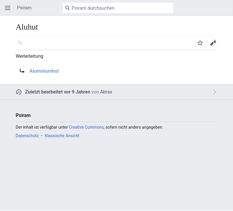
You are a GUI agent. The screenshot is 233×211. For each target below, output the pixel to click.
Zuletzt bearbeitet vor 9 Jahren (57, 92)
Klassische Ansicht (62, 135)
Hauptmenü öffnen (9, 10)
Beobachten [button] (202, 45)
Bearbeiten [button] (214, 45)
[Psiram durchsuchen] (118, 8)
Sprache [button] (21, 45)
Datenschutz (27, 135)
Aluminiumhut (44, 71)
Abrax (106, 92)
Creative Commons (86, 127)
